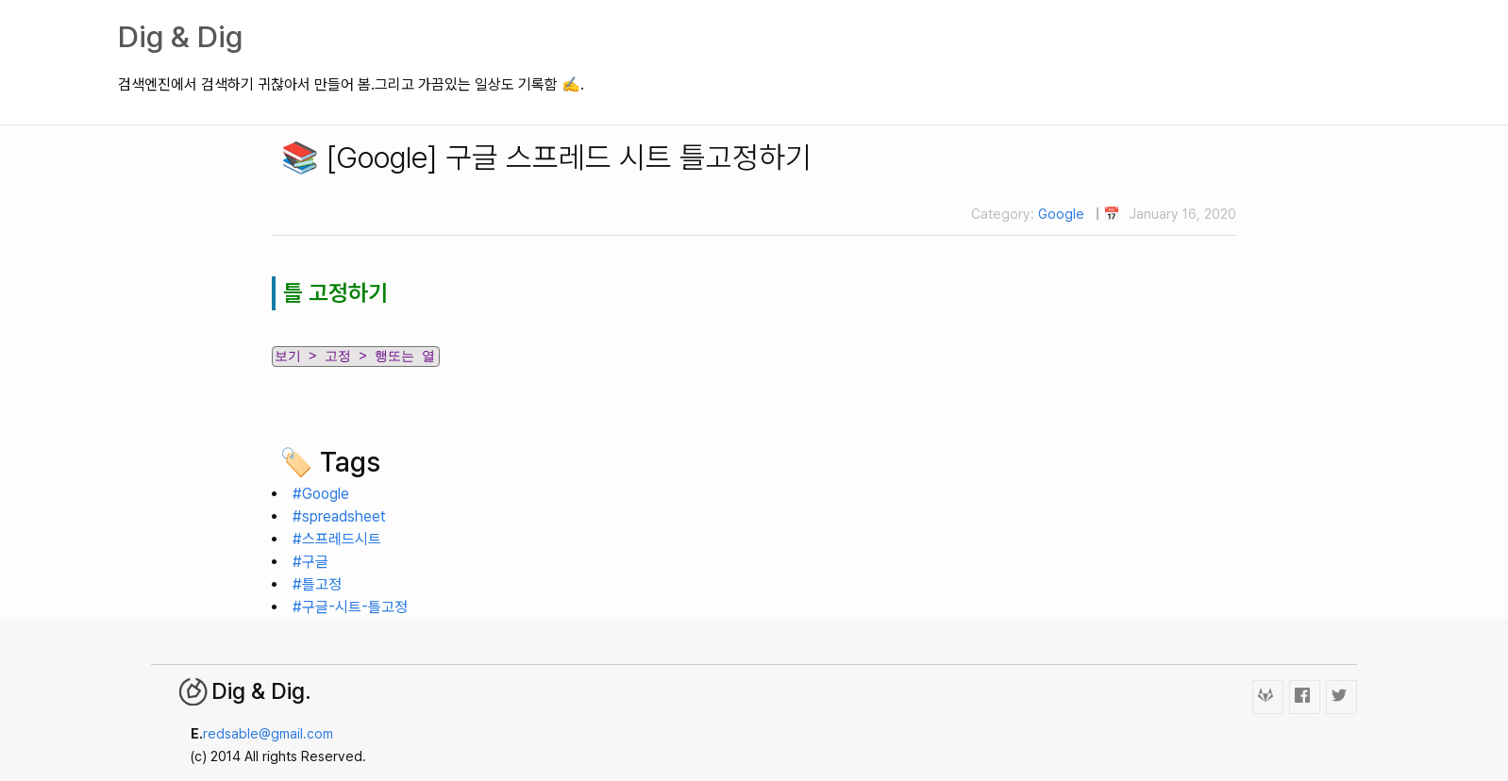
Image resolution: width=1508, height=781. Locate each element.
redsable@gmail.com (268, 733)
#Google (321, 494)
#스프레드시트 (337, 539)
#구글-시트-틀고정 (350, 607)
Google (1061, 214)
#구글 (310, 562)
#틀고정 (317, 584)
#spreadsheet (339, 516)
